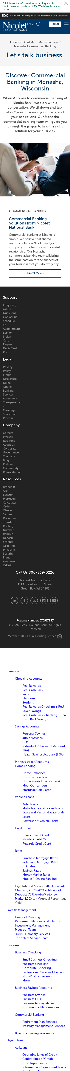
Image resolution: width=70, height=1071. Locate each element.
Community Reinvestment (10, 470)
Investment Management (32, 925)
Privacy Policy (8, 369)
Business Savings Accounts (33, 988)
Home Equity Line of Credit (41, 781)
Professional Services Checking (43, 972)
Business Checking (28, 952)
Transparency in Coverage (10, 406)
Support (10, 298)
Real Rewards (31, 685)
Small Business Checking (39, 959)
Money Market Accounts (32, 762)
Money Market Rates (36, 874)
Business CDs (31, 999)
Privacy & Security (9, 551)
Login (55, 24)
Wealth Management (21, 910)
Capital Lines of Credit (37, 1059)
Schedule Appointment (45, 24)
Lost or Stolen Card (7, 336)
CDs (25, 742)
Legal (7, 359)
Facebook (24, 600)
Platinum (28, 698)
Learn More (35, 273)
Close (66, 3)
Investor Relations (9, 438)
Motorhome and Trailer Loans (42, 808)
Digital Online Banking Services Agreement (10, 390)
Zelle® (7, 565)
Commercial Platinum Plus (40, 1007)
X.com (34, 600)
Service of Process (9, 416)
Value (26, 694)
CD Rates (28, 866)
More (26, 980)
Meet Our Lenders (34, 785)
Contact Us (10, 317)
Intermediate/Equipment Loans (44, 1067)
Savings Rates (31, 870)
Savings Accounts (27, 726)
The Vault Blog (9, 458)
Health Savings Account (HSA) (43, 754)
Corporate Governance (10, 450)
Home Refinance (34, 773)
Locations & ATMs (22, 42)
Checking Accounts (28, 678)
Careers (8, 432)
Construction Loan (35, 777)
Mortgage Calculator (9, 500)
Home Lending (25, 766)
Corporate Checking (36, 968)
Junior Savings (32, 738)
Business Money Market (38, 1003)
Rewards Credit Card (36, 843)
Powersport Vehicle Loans (40, 821)
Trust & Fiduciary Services (32, 934)
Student (28, 702)
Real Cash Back (32, 690)
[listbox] (30, 24)
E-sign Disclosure (10, 376)
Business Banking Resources (34, 1033)
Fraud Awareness (10, 559)
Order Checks (8, 508)
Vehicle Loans (24, 797)
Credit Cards (23, 828)
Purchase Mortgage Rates (39, 858)
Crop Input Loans (34, 1063)
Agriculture (15, 1040)
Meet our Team (25, 929)
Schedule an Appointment (10, 324)
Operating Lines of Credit (39, 1054)
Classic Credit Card (35, 835)
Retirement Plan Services (39, 1022)
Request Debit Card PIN (10, 348)
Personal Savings (33, 733)
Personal (13, 671)
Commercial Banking (29, 1014)
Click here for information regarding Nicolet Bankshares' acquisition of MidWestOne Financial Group (31, 6)
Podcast (8, 464)
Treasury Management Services (43, 1026)
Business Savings (33, 995)
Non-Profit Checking (37, 976)
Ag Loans (21, 1047)
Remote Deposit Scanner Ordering (9, 540)
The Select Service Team (32, 938)
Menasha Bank (48, 42)
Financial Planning (27, 917)
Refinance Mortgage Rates (40, 862)
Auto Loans (30, 804)
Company (10, 425)
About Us (9, 444)
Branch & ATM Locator (9, 490)
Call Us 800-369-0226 (35, 572)
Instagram (44, 600)
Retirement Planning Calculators (37, 921)
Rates (18, 851)
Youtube (54, 600)
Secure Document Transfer (10, 518)
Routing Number (8, 528)
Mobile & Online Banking (39, 879)
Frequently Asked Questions (10, 309)
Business (13, 945)
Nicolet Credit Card (35, 839)
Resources (10, 479)
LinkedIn (14, 600)
